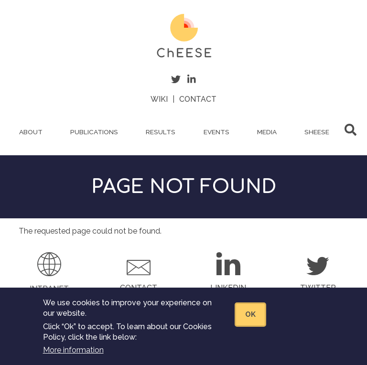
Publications (94, 132)
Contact (197, 99)
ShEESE (316, 132)
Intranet (49, 288)
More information (73, 356)
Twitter (318, 287)
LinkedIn (228, 287)
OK (250, 320)
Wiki (159, 99)
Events (216, 132)
